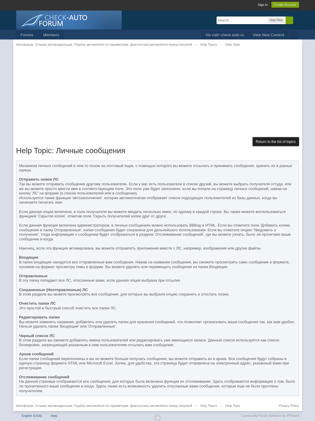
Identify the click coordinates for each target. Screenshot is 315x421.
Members (51, 35)
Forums (27, 35)
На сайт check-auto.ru (225, 35)
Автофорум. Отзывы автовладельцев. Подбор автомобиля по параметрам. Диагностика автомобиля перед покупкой (104, 405)
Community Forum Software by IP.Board (270, 415)
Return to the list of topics (276, 142)
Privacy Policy (289, 405)
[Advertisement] (157, 96)
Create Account (285, 4)
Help (54, 415)
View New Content (268, 35)
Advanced (296, 20)
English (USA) (32, 415)
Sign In (263, 4)
